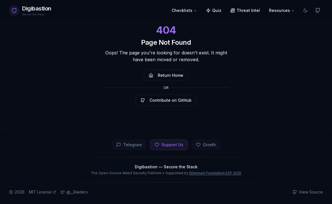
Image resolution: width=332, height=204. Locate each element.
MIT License (42, 192)
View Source (308, 192)
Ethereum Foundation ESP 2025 (215, 173)
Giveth (206, 144)
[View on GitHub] (318, 10)
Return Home (166, 75)
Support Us (169, 144)
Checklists (184, 10)
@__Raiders (74, 192)
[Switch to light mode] (305, 10)
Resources (282, 10)
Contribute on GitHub (166, 100)
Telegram (129, 144)
